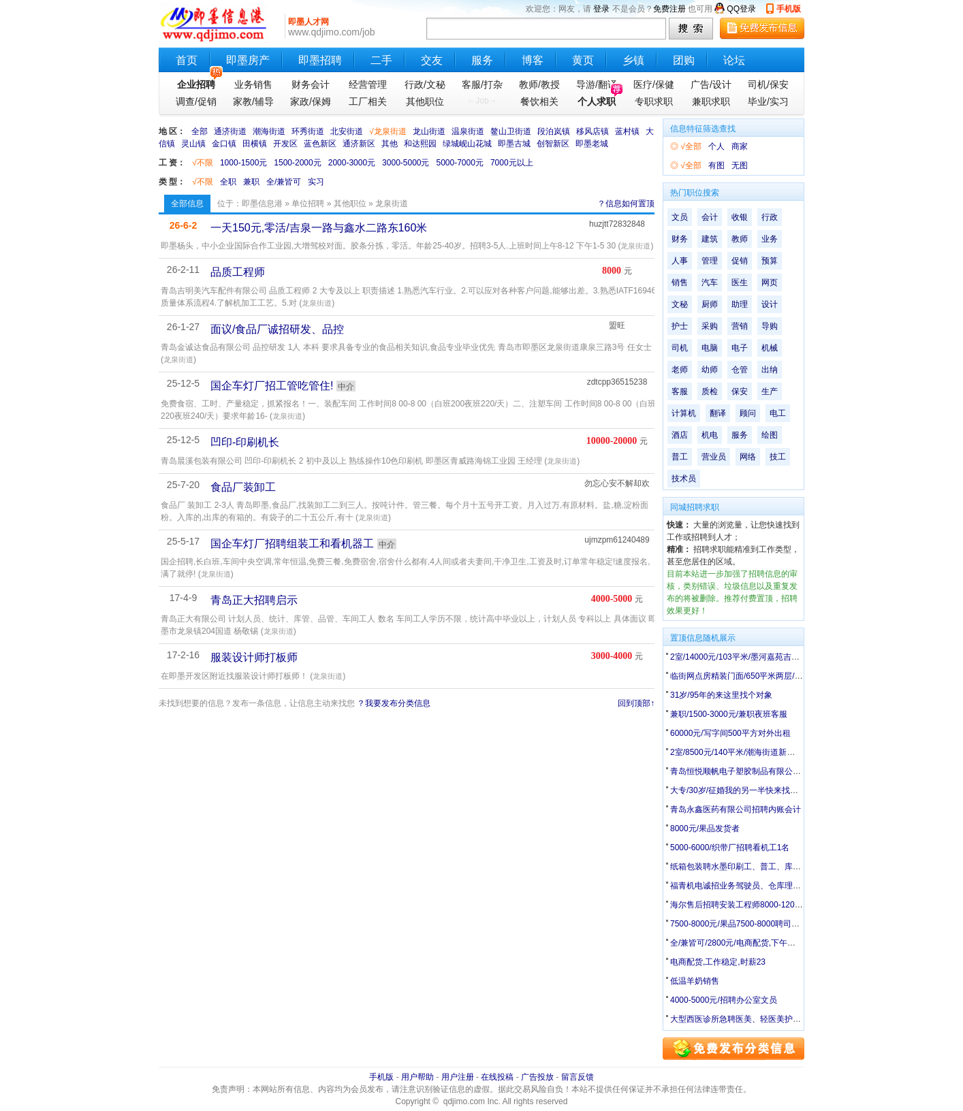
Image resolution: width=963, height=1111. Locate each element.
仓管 (739, 369)
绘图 (769, 435)
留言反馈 (577, 1077)
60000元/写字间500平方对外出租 (730, 733)
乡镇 (633, 60)
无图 (739, 165)
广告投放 (537, 1077)
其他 (389, 143)
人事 (680, 260)
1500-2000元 (297, 162)
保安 (739, 391)
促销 (739, 260)
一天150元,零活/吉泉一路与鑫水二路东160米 (318, 228)
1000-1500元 (243, 162)
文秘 (680, 304)
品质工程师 (237, 272)
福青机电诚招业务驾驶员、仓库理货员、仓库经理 (760, 885)
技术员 (684, 478)
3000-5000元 (405, 162)
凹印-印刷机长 (244, 442)
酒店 (680, 435)
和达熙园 (420, 143)
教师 (739, 239)
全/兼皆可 (283, 182)
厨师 (709, 304)
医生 (739, 282)
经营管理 (368, 84)
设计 (769, 304)
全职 (228, 182)
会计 (709, 217)
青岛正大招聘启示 (254, 600)
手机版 (788, 9)
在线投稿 (497, 1077)
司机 (680, 348)
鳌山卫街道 (510, 131)
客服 (680, 391)
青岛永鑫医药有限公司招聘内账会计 (735, 809)
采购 (709, 326)
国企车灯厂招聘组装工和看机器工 (292, 543)
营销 (739, 326)
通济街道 (230, 131)
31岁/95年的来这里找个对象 (721, 695)
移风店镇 (592, 131)
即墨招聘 (320, 60)
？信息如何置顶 (625, 203)
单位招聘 (307, 203)
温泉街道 (468, 131)
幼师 (709, 369)
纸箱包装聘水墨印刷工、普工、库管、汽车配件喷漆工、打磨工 (784, 866)
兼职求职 (711, 101)
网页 (769, 282)
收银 (739, 217)
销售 (680, 282)
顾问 (748, 413)
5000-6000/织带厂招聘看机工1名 (729, 847)
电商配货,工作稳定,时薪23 (717, 962)
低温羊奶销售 (694, 981)
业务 (769, 239)
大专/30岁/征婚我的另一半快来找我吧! (739, 790)
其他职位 (425, 101)
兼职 (251, 182)
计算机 (684, 413)
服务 (482, 60)
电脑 (709, 348)
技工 (778, 457)
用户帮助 (417, 1077)
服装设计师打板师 (254, 657)
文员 (680, 217)
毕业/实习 (768, 101)
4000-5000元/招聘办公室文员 (723, 1000)
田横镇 (254, 143)
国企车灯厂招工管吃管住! (271, 385)
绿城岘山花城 (467, 143)
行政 (769, 217)
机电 (709, 435)
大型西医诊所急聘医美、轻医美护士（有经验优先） (764, 1019)
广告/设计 (711, 84)
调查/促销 (196, 101)
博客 (532, 60)
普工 (680, 457)
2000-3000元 (351, 162)
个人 (716, 146)
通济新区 (359, 143)
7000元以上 (511, 162)
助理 (739, 304)
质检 (709, 391)
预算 (769, 260)
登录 (601, 9)
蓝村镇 (627, 131)
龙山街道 (429, 131)
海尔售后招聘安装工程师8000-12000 (737, 904)
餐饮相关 (539, 101)
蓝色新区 (320, 143)
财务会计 (310, 84)
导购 (769, 326)
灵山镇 (193, 143)
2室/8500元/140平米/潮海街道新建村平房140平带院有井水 (776, 752)
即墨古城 (514, 143)
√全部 (690, 146)
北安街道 (346, 131)
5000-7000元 (460, 162)
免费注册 (669, 9)
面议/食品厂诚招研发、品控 (277, 329)
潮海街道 (269, 131)
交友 (432, 60)
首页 (187, 60)
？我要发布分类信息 (393, 703)
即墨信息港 (262, 203)
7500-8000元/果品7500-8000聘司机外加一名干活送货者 (771, 924)
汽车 (709, 282)
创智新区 (553, 143)
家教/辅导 (253, 101)
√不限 (202, 162)
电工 (778, 413)
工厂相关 (368, 101)
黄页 (583, 60)
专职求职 (654, 101)
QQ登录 (741, 9)
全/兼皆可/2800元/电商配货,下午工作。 (741, 943)
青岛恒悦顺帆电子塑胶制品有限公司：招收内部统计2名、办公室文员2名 (801, 771)
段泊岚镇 (553, 131)
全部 (199, 131)
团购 (684, 60)
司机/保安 (768, 84)
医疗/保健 (653, 84)
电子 (739, 348)
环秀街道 (307, 131)
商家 (739, 146)
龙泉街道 (635, 246)
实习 (316, 182)
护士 (680, 326)
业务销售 (253, 84)
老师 (680, 369)
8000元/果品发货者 (705, 828)
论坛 (734, 60)
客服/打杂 (482, 84)
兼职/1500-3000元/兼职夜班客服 (728, 714)
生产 (769, 391)
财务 (680, 239)
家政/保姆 (310, 101)
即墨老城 (591, 143)
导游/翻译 (596, 84)
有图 (716, 165)
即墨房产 (248, 60)
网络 (748, 457)
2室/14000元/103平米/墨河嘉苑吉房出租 (743, 657)
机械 (769, 348)
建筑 (709, 239)
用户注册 (457, 1077)
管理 (709, 260)
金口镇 (224, 143)
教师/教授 (539, 84)
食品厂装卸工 (243, 487)
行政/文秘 (425, 84)
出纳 (769, 369)
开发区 (285, 143)
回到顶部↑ (636, 703)
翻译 (718, 413)
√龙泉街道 (388, 131)
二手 (381, 60)
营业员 (713, 457)
